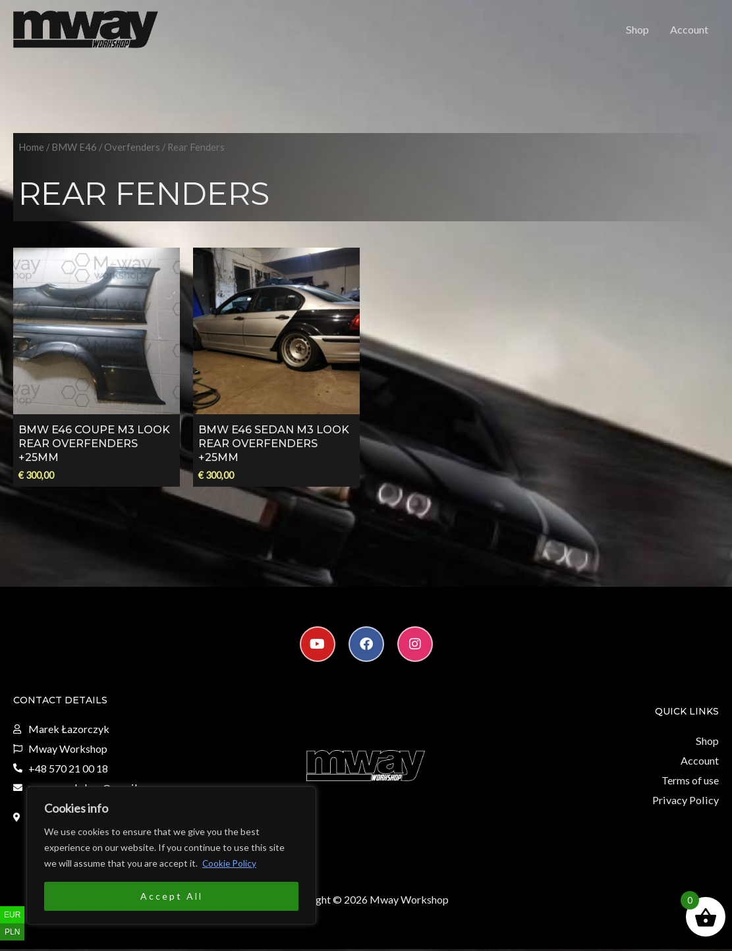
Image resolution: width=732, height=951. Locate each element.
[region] (171, 855)
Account (689, 30)
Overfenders (132, 150)
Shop (638, 30)
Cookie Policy (230, 863)
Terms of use (690, 782)
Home (31, 150)
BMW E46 (74, 150)
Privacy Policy (686, 802)
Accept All (171, 896)
